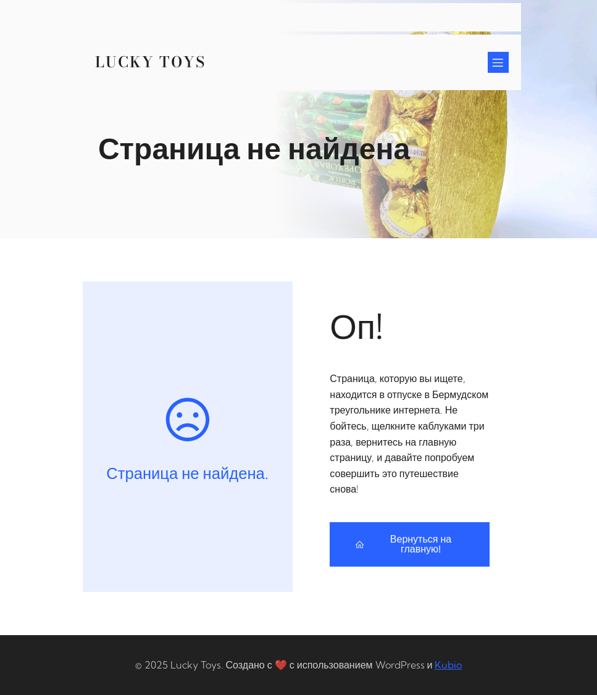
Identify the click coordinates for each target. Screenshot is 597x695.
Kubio (448, 665)
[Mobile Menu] (498, 62)
